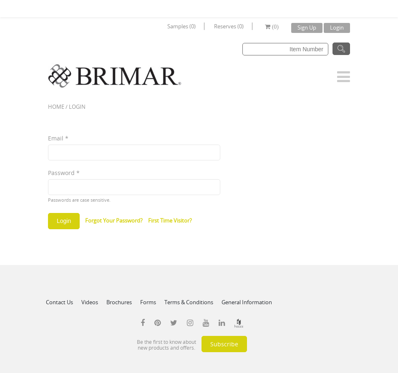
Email (58, 138)
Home (56, 106)
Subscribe (224, 344)
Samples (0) (181, 26)
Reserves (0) (229, 26)
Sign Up (306, 27)
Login (337, 27)
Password (64, 173)
